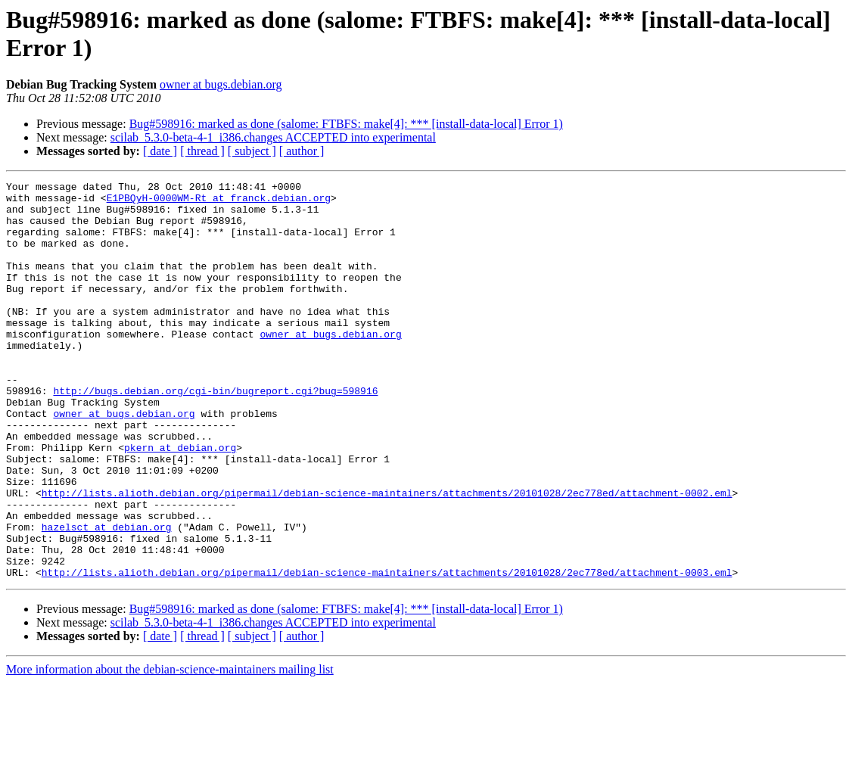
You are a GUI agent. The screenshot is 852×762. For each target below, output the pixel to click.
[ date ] (160, 151)
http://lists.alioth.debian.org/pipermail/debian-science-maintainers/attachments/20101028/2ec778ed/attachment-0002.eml (387, 556)
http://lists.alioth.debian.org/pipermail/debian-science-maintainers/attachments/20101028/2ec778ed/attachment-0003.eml (387, 651)
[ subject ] (252, 151)
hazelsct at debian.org (107, 597)
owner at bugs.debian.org (220, 84)
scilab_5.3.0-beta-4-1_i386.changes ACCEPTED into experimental (273, 137)
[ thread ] (202, 151)
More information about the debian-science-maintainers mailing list (170, 748)
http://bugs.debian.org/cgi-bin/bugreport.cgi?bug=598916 (215, 433)
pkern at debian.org (180, 502)
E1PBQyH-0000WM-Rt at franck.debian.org (219, 202)
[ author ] (302, 151)
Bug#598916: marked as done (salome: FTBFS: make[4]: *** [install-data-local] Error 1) (346, 123)
